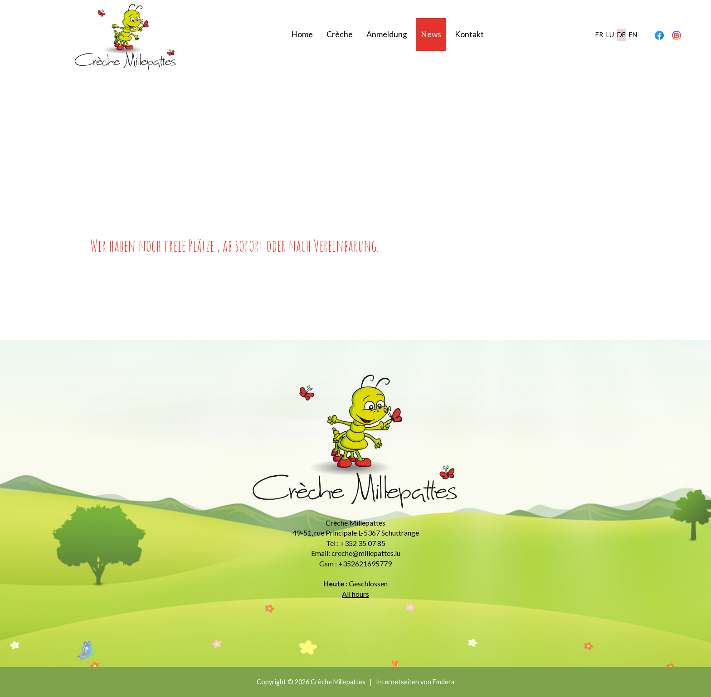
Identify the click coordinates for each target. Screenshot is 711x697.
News (431, 34)
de (621, 35)
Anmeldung (386, 34)
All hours (355, 594)
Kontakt (469, 34)
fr (599, 35)
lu (610, 35)
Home (302, 34)
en (633, 35)
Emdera (443, 682)
